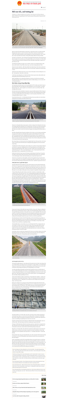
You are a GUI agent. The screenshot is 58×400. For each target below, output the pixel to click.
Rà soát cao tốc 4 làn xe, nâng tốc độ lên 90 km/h (21, 383)
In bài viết (43, 7)
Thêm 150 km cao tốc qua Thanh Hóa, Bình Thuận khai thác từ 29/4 (24, 387)
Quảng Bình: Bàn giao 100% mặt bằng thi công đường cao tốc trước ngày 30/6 (26, 391)
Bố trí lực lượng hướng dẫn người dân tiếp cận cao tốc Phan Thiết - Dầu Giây (26, 379)
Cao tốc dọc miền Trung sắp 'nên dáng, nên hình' (21, 395)
